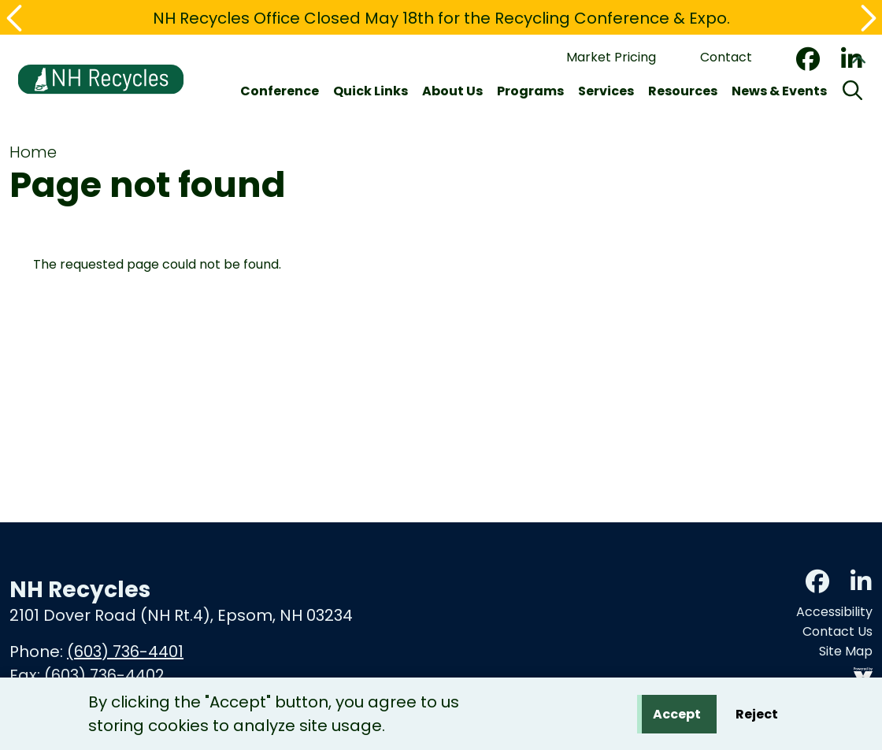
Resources (682, 91)
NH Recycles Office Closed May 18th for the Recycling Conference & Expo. (441, 18)
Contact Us (837, 631)
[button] (16, 18)
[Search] (852, 91)
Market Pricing (611, 57)
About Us (452, 91)
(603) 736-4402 (104, 675)
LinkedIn (861, 581)
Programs (530, 91)
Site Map (846, 651)
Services (606, 91)
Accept (677, 716)
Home (33, 152)
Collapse (858, 62)
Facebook (808, 59)
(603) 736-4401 (125, 651)
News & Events (779, 91)
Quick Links (370, 91)
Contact (726, 57)
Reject (757, 716)
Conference (279, 91)
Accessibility (834, 612)
